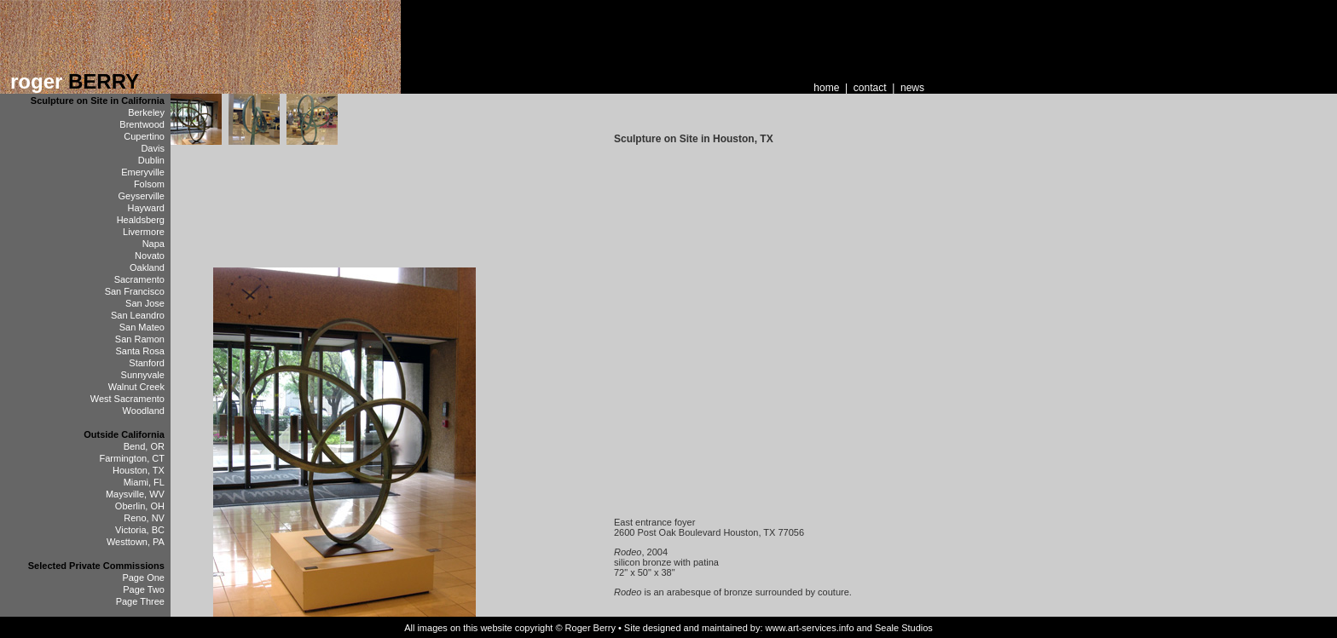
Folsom (149, 184)
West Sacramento (127, 399)
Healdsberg (141, 220)
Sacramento (139, 279)
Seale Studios (904, 628)
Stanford (147, 363)
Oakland (147, 267)
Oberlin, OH (140, 506)
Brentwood (142, 124)
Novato (150, 255)
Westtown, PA (136, 542)
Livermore (144, 232)
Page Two (144, 589)
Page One (143, 577)
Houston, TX (139, 470)
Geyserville (142, 196)
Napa (153, 244)
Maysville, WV (135, 494)
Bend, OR (144, 446)
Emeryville (143, 172)
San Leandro (138, 315)
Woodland (144, 410)
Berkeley (146, 112)
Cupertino (144, 136)
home (826, 88)
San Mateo (142, 327)
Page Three (140, 601)
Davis (153, 148)
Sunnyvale (143, 375)
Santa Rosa (139, 351)
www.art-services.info (810, 628)
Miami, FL (144, 482)
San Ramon (140, 339)
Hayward (146, 208)
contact (870, 88)
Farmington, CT (132, 458)
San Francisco (135, 291)
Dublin (151, 160)
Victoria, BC (140, 530)
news (912, 88)
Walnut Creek (136, 387)
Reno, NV (144, 518)
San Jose (145, 303)
